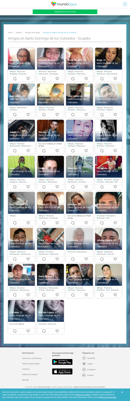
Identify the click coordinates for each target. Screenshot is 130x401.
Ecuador (19, 33)
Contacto (25, 369)
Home (10, 33)
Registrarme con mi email (65, 12)
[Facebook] (88, 358)
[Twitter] (87, 364)
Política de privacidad (30, 364)
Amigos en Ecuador (32, 33)
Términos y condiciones (31, 358)
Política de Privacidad (107, 397)
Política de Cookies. (83, 395)
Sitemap (25, 380)
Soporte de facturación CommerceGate (89, 387)
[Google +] (88, 375)
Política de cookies (29, 375)
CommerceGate (43, 387)
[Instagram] (89, 369)
